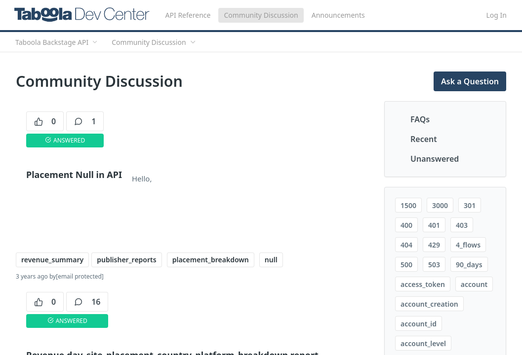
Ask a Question (470, 81)
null (271, 259)
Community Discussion (261, 15)
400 (406, 225)
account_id (419, 323)
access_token (423, 284)
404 (406, 244)
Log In (496, 15)
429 (434, 244)
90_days (469, 264)
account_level (423, 343)
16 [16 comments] (87, 301)
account (474, 284)
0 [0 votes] (45, 121)
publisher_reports (126, 259)
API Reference (188, 15)
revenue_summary (52, 259)
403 (462, 225)
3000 (440, 205)
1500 (408, 205)
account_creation (429, 304)
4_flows (468, 244)
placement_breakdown (210, 259)
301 (470, 205)
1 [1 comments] (85, 121)
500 (406, 264)
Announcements (338, 15)
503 (434, 264)
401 (434, 225)
